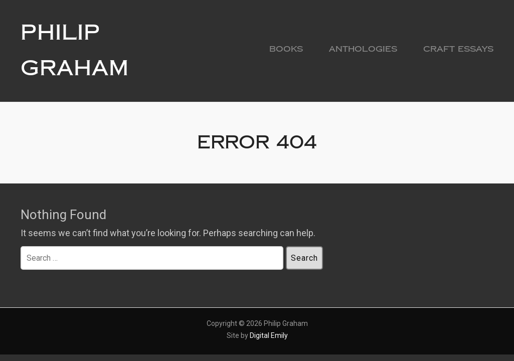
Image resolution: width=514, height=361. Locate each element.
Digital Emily (269, 335)
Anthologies (363, 49)
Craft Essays (458, 49)
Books (286, 49)
